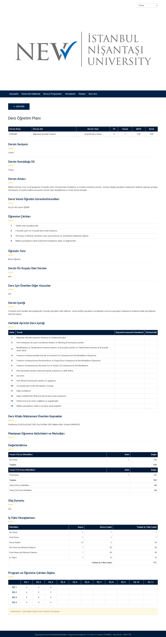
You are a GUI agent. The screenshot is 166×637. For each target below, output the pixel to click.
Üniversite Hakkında (31, 92)
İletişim (82, 92)
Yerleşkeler (70, 92)
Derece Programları (52, 92)
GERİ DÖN (18, 105)
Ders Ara (93, 92)
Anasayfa (13, 92)
